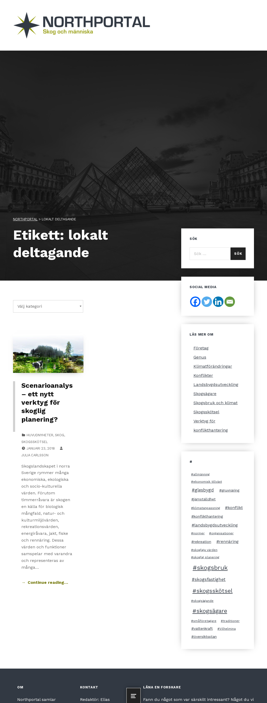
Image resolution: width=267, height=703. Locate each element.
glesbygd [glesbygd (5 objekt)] (204, 490)
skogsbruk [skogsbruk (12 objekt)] (212, 567)
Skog (59, 435)
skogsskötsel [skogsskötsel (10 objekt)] (214, 590)
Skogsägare (204, 393)
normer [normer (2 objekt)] (199, 533)
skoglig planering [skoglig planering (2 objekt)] (206, 557)
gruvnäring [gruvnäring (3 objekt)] (230, 490)
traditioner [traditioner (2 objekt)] (231, 621)
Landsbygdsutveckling (215, 384)
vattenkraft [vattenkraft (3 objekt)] (203, 628)
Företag (201, 348)
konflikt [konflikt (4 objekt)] (235, 507)
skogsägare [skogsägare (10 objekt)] (211, 611)
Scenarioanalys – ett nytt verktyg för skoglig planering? (47, 402)
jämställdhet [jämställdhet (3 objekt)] (205, 499)
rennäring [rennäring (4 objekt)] (229, 541)
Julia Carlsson (34, 455)
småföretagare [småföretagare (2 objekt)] (204, 621)
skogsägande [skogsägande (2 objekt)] (203, 601)
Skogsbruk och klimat (215, 402)
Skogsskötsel (34, 442)
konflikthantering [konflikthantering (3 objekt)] (208, 516)
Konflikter (203, 375)
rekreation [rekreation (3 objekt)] (202, 542)
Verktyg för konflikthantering (210, 426)
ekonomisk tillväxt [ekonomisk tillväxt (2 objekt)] (207, 481)
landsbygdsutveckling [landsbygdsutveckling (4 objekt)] (216, 525)
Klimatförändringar (212, 366)
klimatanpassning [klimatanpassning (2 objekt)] (206, 508)
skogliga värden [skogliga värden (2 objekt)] (205, 550)
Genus (199, 357)
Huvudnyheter (40, 435)
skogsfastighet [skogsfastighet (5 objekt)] (210, 579)
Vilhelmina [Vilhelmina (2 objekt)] (228, 629)
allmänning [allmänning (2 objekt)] (201, 474)
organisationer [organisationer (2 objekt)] (222, 533)
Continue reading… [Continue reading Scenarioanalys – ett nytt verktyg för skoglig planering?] (48, 582)
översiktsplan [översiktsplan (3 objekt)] (205, 636)
